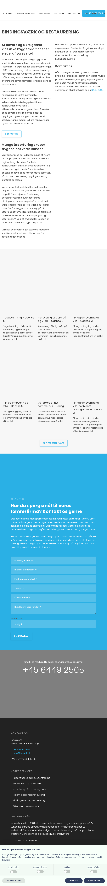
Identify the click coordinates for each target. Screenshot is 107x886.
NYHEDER (96, 13)
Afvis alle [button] (74, 880)
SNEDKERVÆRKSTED (25, 13)
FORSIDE (7, 13)
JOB (86, 13)
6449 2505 (97, 90)
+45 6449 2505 (53, 670)
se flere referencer (53, 443)
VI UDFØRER (45, 13)
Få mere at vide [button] (14, 880)
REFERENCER (74, 13)
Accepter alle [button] (94, 880)
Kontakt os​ (11, 134)
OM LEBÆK (59, 13)
